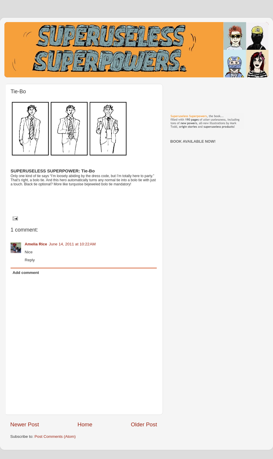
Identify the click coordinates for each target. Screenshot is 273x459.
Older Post (144, 424)
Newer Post (24, 424)
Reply (30, 260)
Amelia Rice (36, 244)
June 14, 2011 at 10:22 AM (72, 244)
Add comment (26, 272)
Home (84, 424)
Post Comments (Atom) (55, 436)
